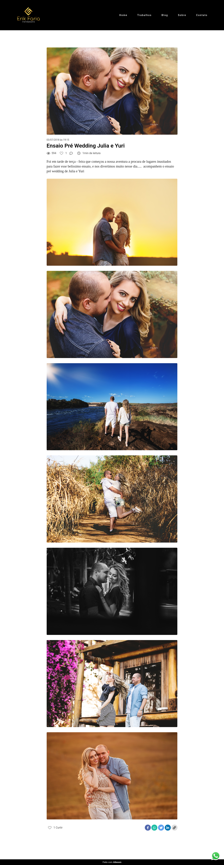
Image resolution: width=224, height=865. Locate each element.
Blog (165, 15)
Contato (201, 15)
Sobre (182, 15)
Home (123, 15)
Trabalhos (144, 15)
